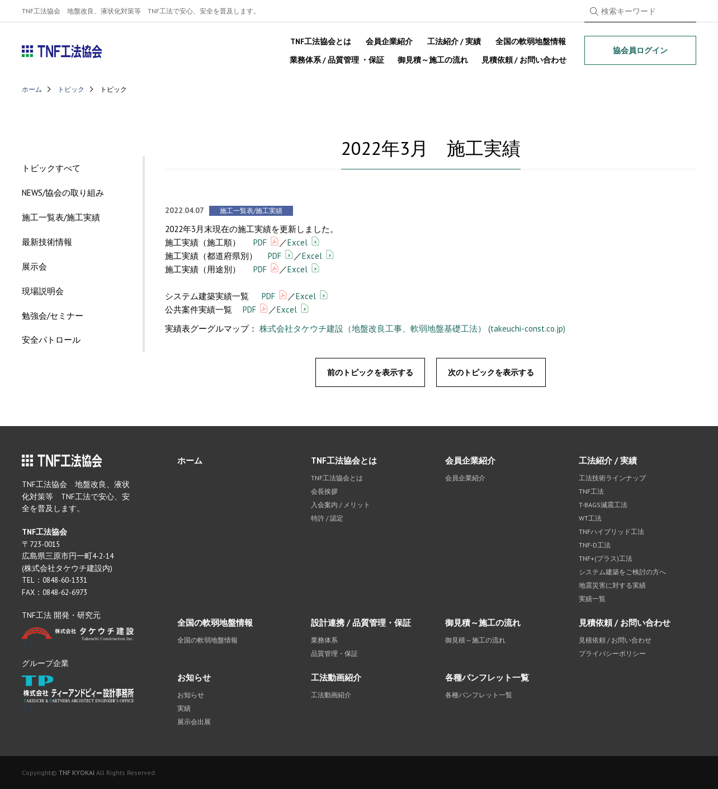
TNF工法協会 (62, 51)
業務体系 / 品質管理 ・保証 (337, 60)
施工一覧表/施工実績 (61, 217)
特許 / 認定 (327, 518)
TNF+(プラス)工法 (605, 558)
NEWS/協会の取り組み (63, 192)
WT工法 (590, 518)
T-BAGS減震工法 (603, 504)
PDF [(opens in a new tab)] (260, 269)
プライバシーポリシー (612, 653)
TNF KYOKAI (77, 772)
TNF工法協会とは (320, 41)
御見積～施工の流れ (433, 60)
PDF (260, 242)
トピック (71, 89)
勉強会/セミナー (52, 315)
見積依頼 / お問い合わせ (523, 60)
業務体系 (324, 640)
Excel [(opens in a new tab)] (297, 242)
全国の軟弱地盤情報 (530, 41)
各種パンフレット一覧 (487, 677)
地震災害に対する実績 (612, 585)
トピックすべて (51, 168)
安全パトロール (51, 340)
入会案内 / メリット (340, 504)
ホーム (32, 89)
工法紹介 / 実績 (454, 41)
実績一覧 (592, 598)
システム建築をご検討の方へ (622, 572)
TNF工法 (591, 491)
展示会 (34, 266)
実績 (184, 708)
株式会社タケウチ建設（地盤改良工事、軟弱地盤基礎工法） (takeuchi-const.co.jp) (412, 328)
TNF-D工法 (595, 545)
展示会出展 (194, 721)
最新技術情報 (47, 242)
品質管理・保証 (334, 653)
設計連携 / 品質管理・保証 (361, 622)
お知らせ (194, 677)
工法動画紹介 (336, 677)
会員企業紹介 (389, 41)
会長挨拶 (324, 491)
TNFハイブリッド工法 (611, 531)
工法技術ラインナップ (612, 478)
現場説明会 (43, 291)
